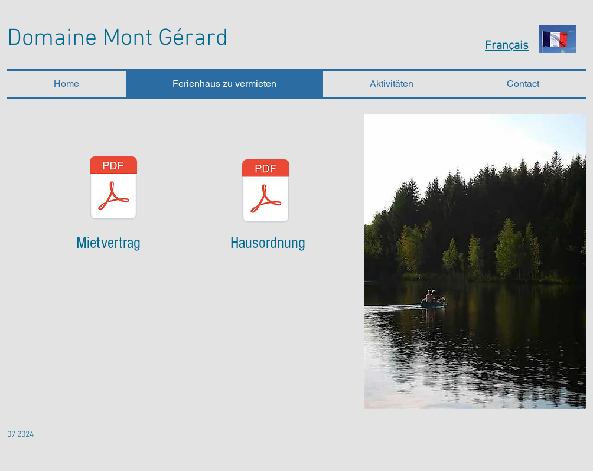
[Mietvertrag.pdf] (113, 189)
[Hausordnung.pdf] (265, 192)
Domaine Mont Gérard (117, 39)
